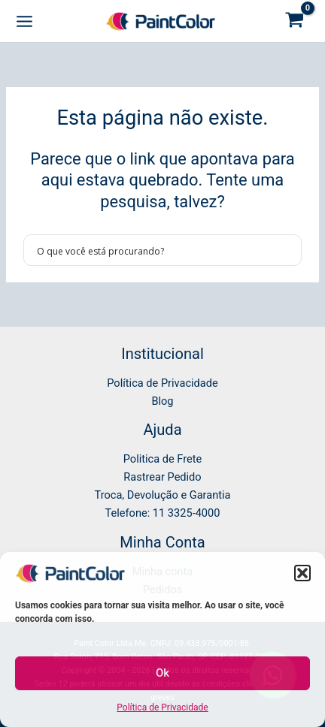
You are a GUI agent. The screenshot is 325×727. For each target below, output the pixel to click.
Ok (162, 673)
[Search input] (153, 250)
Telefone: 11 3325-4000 (162, 513)
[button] (302, 573)
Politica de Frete (162, 459)
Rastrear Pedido (162, 477)
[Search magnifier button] (285, 250)
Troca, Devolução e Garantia (163, 495)
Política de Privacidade (162, 707)
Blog (162, 401)
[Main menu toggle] (24, 21)
